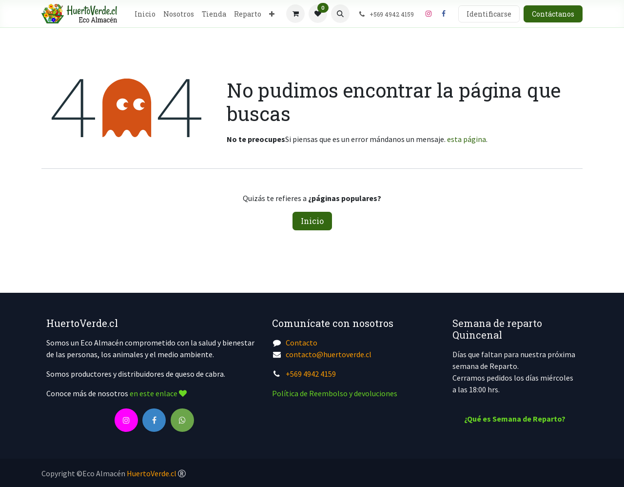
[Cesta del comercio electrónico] (295, 13)
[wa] (182, 420)
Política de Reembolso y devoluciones (334, 393)
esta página (466, 139)
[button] (340, 13)
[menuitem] (145, 14)
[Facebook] (443, 13)
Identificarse (489, 14)
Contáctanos (553, 14)
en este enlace (158, 393)
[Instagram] (428, 13)
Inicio (312, 221)
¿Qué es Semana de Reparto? (515, 419)
